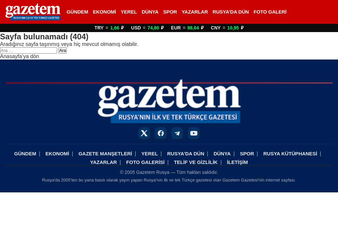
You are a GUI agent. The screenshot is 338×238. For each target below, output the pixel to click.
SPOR (170, 12)
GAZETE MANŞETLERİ (105, 153)
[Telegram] (177, 133)
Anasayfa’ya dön (19, 56)
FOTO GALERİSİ (145, 162)
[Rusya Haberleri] (33, 11)
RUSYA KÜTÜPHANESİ (290, 153)
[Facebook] (161, 133)
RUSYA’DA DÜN (231, 12)
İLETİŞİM (237, 162)
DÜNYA (150, 12)
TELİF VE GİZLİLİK (196, 162)
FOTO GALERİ (270, 12)
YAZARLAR (195, 12)
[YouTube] (194, 133)
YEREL (129, 12)
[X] (144, 133)
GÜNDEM (77, 12)
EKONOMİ (104, 12)
